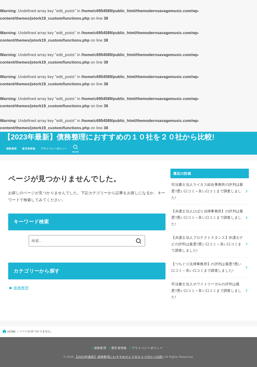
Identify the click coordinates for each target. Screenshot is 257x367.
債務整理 (11, 148)
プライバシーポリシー (54, 148)
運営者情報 (28, 148)
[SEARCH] (75, 149)
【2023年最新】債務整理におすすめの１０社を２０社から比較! (109, 137)
